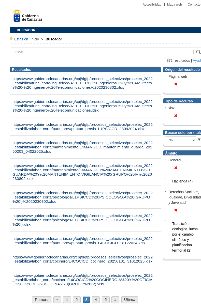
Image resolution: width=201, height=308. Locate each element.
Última (129, 299)
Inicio (35, 39)
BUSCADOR (26, 30)
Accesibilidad (152, 4)
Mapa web (175, 4)
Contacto (194, 4)
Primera (42, 299)
